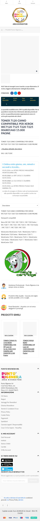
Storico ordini (5, 444)
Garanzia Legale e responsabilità (11, 425)
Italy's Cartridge (9, 335)
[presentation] (15, 490)
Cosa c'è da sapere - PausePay (11, 428)
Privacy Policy (5, 412)
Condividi (12, 93)
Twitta (15, 93)
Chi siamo (4, 396)
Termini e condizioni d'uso (10, 409)
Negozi (3, 399)
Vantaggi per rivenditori (9, 402)
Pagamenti (4, 418)
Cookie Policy (5, 415)
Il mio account (6, 450)
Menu (6, 1)
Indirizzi (3, 440)
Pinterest (19, 93)
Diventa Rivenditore (7, 405)
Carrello (3, 447)
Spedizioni (4, 421)
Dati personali (5, 437)
